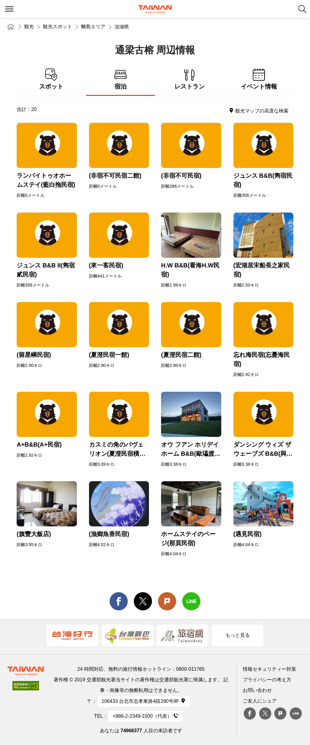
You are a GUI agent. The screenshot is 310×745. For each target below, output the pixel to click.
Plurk (167, 601)
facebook (119, 601)
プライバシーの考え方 (267, 679)
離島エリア (93, 26)
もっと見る (238, 635)
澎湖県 (121, 26)
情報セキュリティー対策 (269, 669)
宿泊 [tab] (120, 79)
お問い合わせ (257, 690)
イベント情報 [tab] (259, 79)
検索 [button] (302, 9)
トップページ (10, 26)
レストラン (189, 79)
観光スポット (57, 26)
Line (296, 713)
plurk (280, 713)
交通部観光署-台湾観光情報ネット (155, 9)
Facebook (250, 713)
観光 (29, 26)
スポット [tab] (51, 79)
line (191, 601)
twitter (143, 601)
